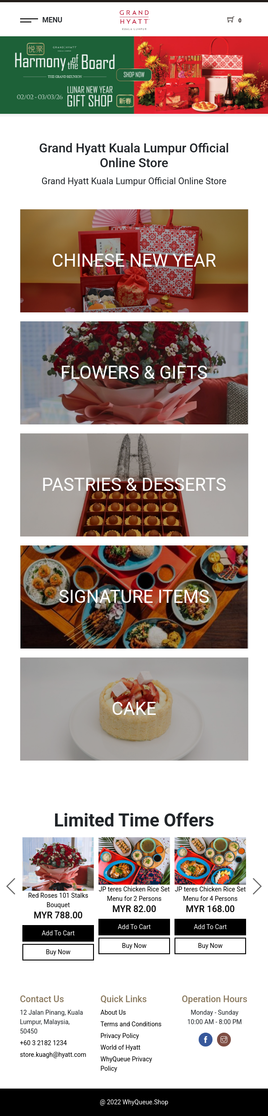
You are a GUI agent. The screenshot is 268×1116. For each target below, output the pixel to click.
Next (252, 882)
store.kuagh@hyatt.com (53, 1054)
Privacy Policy (120, 1035)
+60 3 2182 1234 (43, 1043)
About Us (113, 1012)
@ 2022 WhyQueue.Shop (134, 1102)
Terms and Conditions (131, 1024)
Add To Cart (58, 933)
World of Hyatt (120, 1047)
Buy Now (58, 952)
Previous (6, 882)
